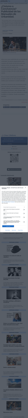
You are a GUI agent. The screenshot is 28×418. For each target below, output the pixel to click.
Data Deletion (7, 230)
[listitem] (14, 207)
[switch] (24, 209)
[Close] (26, 188)
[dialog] (14, 209)
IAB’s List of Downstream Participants (8, 201)
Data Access (14, 230)
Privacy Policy (20, 230)
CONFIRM (8, 226)
